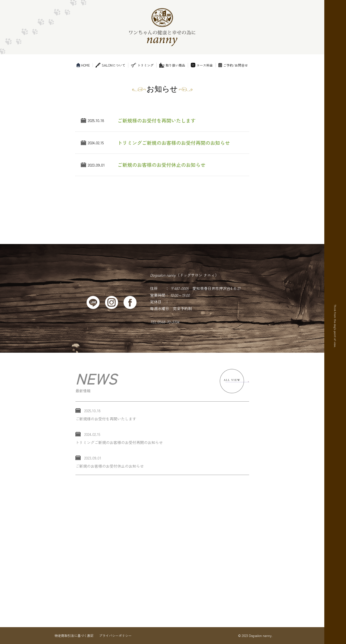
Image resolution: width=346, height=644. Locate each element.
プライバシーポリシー (115, 635)
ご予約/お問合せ (233, 65)
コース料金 (202, 65)
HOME (83, 65)
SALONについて (110, 65)
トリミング (142, 65)
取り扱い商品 (172, 65)
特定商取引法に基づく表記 (74, 635)
